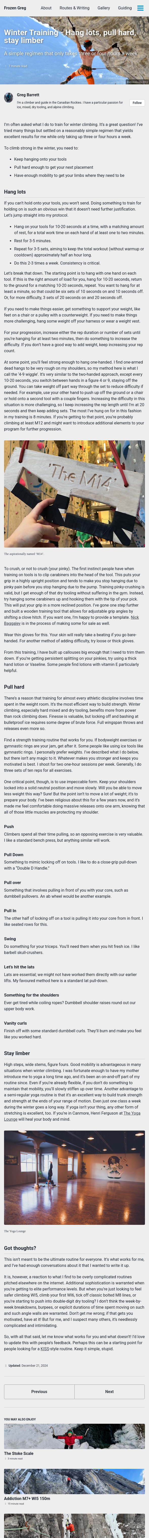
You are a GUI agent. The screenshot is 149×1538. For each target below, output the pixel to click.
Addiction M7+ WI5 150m (27, 1498)
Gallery (104, 8)
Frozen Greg (15, 8)
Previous (39, 1391)
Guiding (125, 8)
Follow (137, 103)
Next (109, 1391)
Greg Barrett (28, 94)
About (46, 8)
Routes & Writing (75, 8)
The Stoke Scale (18, 1453)
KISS (45, 1348)
